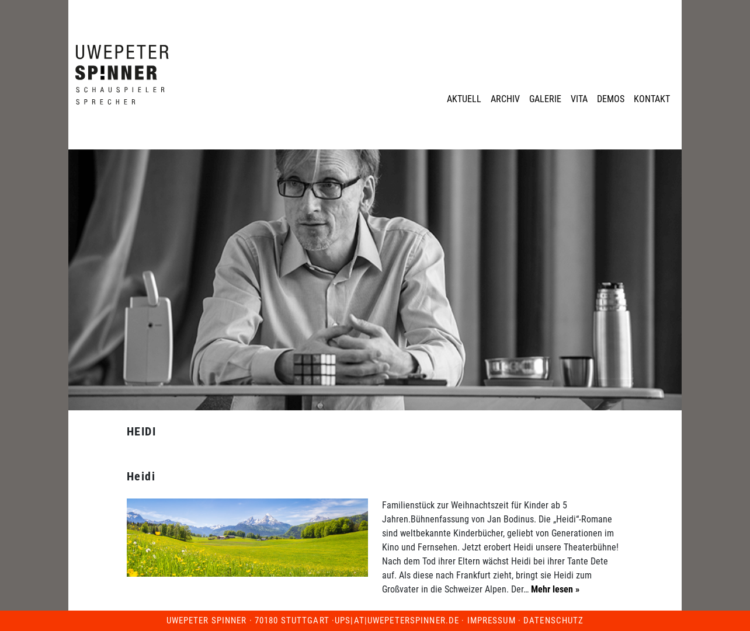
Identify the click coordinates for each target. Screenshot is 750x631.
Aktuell (464, 98)
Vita (579, 98)
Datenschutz (553, 620)
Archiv (505, 98)
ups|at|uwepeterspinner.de (397, 620)
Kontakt (652, 98)
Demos (610, 98)
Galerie (545, 98)
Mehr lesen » (554, 589)
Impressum (491, 620)
